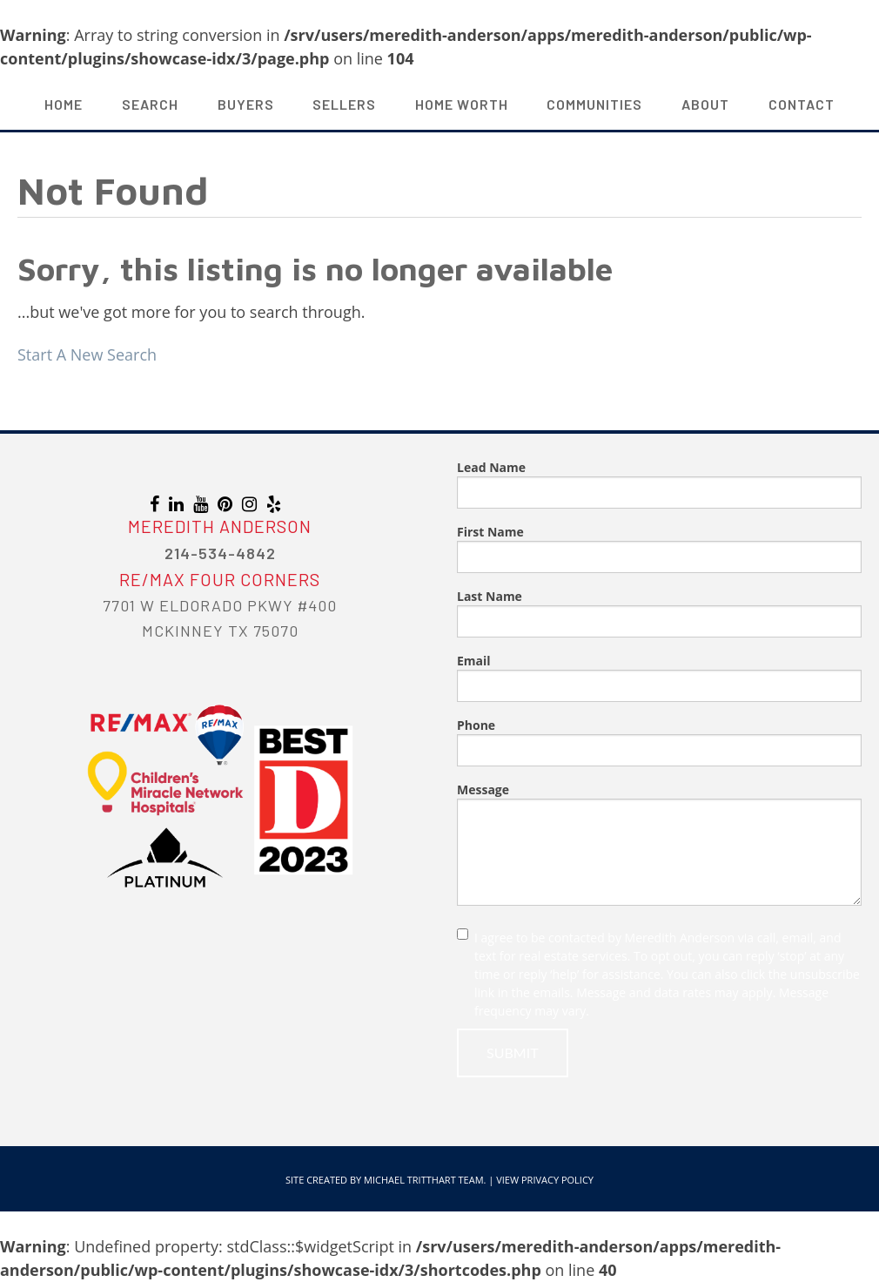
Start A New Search (87, 354)
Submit (512, 1052)
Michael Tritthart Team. (425, 1179)
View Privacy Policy (545, 1179)
